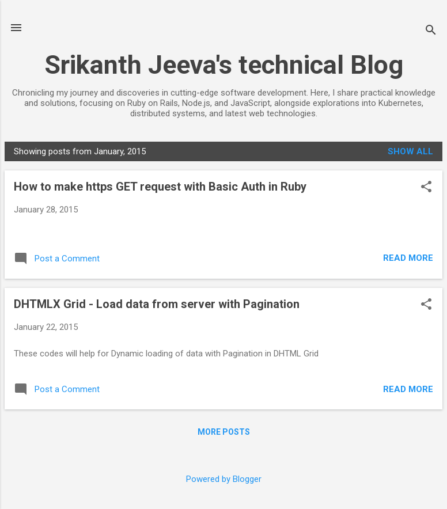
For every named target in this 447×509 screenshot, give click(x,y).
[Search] (431, 31)
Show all (410, 151)
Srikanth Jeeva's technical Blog (223, 65)
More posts (224, 431)
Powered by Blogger (224, 479)
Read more (408, 258)
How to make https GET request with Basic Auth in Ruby (160, 186)
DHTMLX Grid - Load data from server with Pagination (157, 304)
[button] (426, 188)
